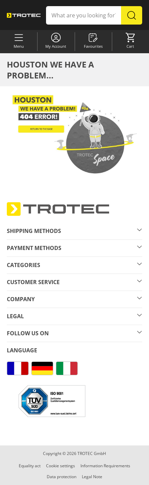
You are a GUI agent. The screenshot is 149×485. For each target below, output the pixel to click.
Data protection (61, 477)
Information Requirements (105, 466)
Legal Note (92, 477)
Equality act (30, 466)
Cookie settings (60, 466)
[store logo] (24, 15)
